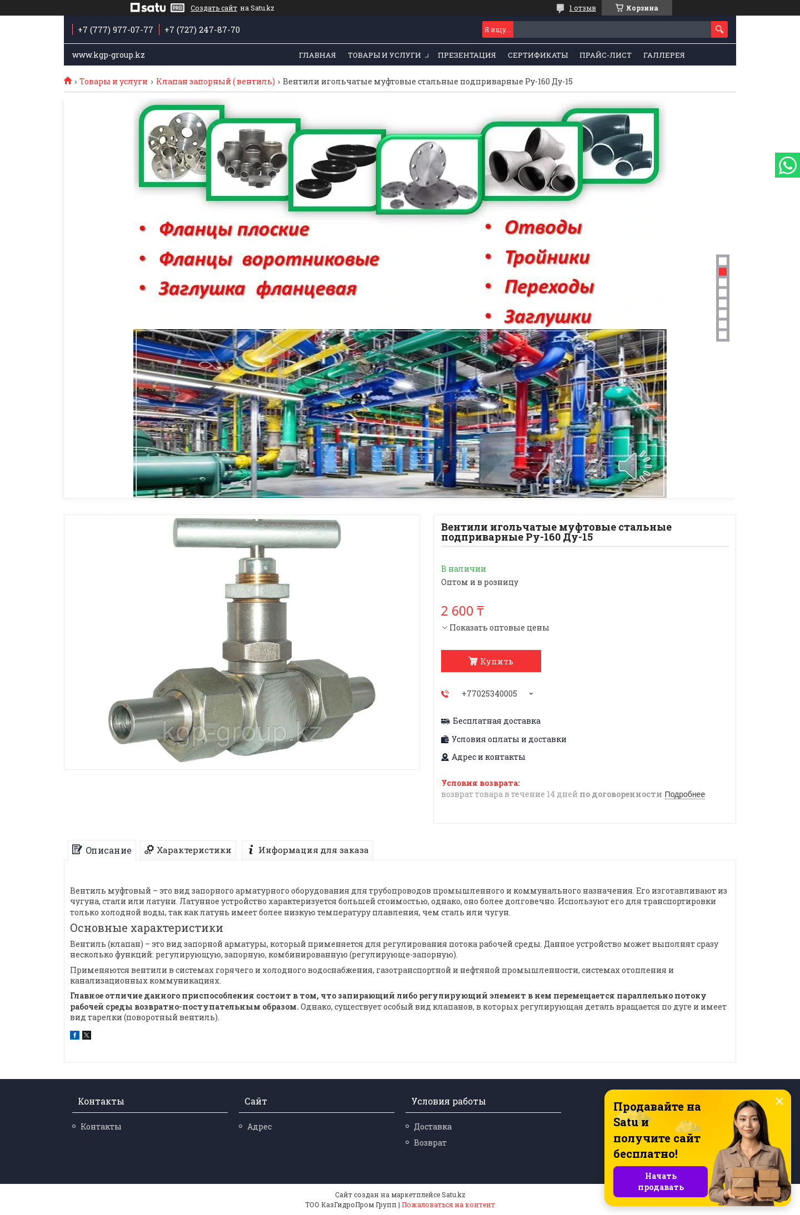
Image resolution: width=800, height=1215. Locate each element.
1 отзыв (582, 7)
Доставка (433, 1126)
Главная (317, 55)
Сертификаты (538, 55)
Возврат (430, 1142)
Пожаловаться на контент (448, 1204)
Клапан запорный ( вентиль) (215, 82)
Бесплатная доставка (497, 721)
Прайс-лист (605, 55)
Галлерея (664, 55)
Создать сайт (214, 8)
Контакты (101, 1126)
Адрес (259, 1126)
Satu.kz (454, 1194)
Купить (496, 661)
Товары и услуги (384, 55)
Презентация (467, 55)
